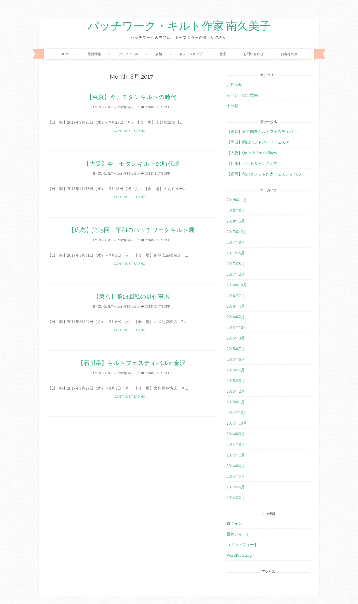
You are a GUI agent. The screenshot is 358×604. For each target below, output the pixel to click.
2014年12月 (237, 412)
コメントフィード (242, 544)
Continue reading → (131, 131)
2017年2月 (236, 274)
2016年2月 (236, 316)
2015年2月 (236, 391)
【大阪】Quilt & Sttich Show (252, 152)
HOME (65, 54)
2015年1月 (236, 401)
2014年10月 (237, 423)
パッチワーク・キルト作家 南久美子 (179, 26)
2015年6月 (236, 359)
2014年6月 (236, 465)
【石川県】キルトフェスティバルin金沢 (131, 362)
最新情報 (94, 54)
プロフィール (128, 54)
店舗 (158, 54)
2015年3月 (236, 380)
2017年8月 (236, 242)
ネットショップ (190, 54)
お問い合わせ (253, 54)
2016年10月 (237, 284)
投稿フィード (238, 534)
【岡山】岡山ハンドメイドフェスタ (258, 142)
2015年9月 (236, 338)
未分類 (232, 105)
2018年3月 (236, 221)
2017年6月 (236, 253)
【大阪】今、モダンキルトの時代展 (132, 163)
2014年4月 (236, 487)
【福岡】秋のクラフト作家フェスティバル (264, 174)
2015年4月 (236, 370)
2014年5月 (236, 476)
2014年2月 (236, 497)
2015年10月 (237, 327)
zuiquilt (105, 107)
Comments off (155, 107)
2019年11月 (237, 199)
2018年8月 (236, 210)
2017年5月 (236, 263)
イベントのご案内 (242, 95)
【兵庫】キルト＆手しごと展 (252, 163)
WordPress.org (239, 555)
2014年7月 (236, 455)
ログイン (234, 523)
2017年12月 (237, 231)
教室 (223, 54)
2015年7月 (236, 348)
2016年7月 (236, 295)
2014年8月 (236, 444)
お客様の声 (289, 54)
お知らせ (234, 84)
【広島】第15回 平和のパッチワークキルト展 (131, 229)
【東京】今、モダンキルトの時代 (131, 96)
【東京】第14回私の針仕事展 (131, 296)
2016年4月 (236, 306)
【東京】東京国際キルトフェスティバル (262, 131)
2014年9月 (236, 433)
